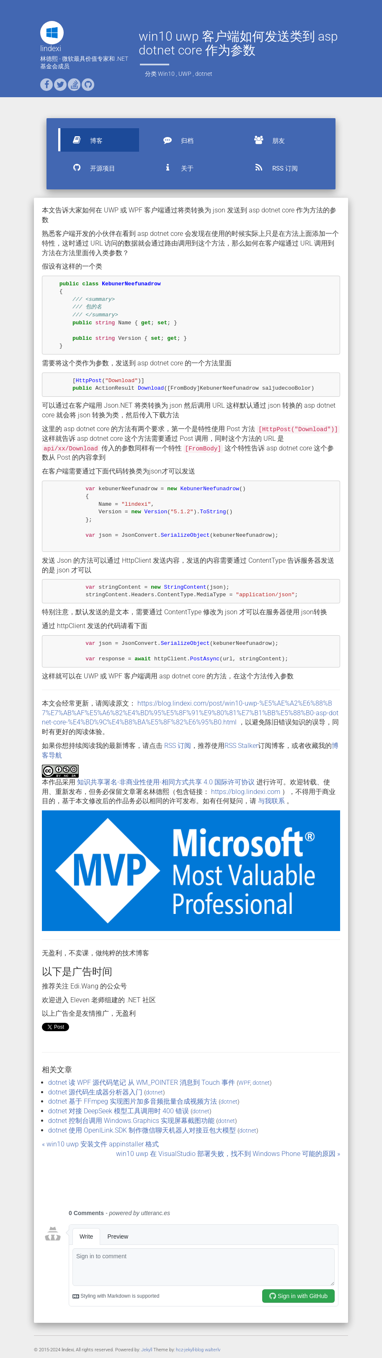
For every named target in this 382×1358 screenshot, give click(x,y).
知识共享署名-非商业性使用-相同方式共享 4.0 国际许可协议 (166, 782)
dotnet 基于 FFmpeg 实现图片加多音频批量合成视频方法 (132, 1101)
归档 (175, 140)
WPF (244, 1082)
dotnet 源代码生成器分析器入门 (95, 1092)
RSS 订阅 (272, 167)
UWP (184, 73)
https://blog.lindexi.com (245, 792)
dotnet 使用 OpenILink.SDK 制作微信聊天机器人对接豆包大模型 (142, 1130)
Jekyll (146, 1350)
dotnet (203, 73)
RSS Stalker (241, 746)
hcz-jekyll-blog (190, 1350)
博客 (84, 140)
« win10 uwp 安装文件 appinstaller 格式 (100, 1144)
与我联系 (271, 801)
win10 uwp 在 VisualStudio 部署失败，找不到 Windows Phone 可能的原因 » (228, 1154)
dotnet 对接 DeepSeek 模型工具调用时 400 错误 (118, 1111)
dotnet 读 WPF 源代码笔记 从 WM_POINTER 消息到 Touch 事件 (141, 1082)
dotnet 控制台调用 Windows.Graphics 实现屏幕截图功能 (131, 1121)
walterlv (212, 1350)
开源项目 (90, 167)
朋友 (266, 140)
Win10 (166, 73)
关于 (175, 167)
